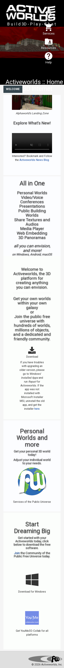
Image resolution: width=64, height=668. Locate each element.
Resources (48, 43)
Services (49, 29)
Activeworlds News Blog (34, 160)
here (37, 408)
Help (48, 57)
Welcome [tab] (13, 89)
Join (17, 553)
